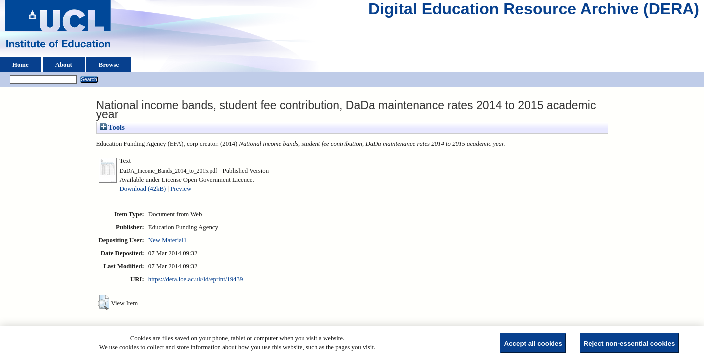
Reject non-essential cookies (629, 343)
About (63, 64)
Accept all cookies (533, 343)
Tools (112, 127)
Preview (180, 188)
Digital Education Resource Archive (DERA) (533, 11)
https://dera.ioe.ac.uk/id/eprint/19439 (195, 279)
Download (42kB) (143, 188)
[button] (103, 302)
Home (20, 64)
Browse (109, 64)
